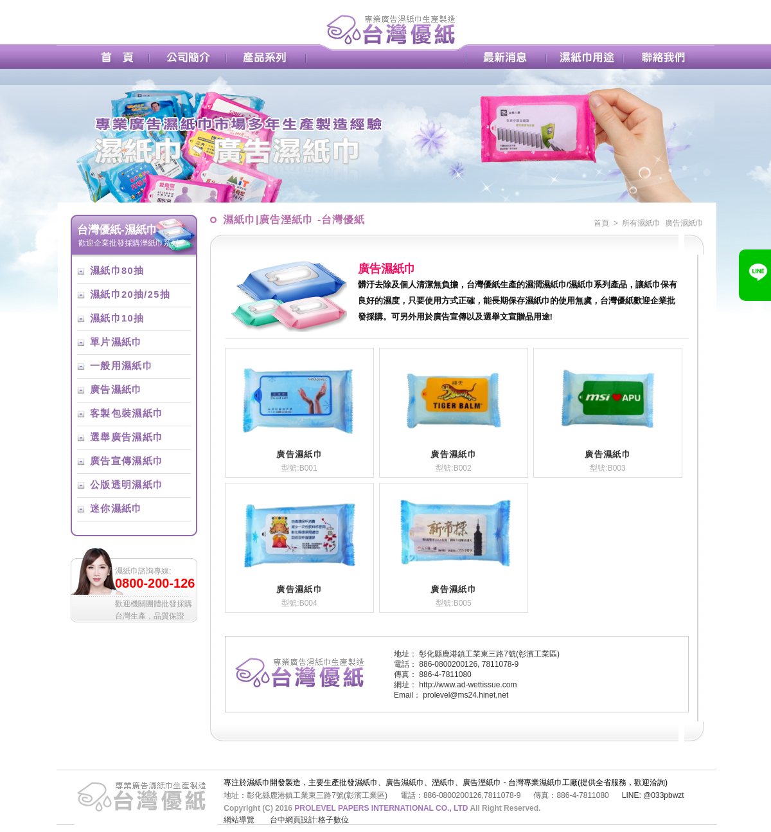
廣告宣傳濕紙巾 (126, 461)
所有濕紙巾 (641, 223)
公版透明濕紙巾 (126, 485)
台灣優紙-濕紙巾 (117, 229)
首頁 (601, 223)
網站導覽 (239, 819)
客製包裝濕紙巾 (126, 413)
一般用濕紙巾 (121, 366)
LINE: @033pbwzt (653, 795)
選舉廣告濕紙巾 (126, 437)
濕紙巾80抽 (117, 271)
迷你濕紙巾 (116, 508)
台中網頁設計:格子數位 (309, 819)
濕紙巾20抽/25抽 (130, 294)
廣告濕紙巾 (116, 389)
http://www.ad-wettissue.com (468, 684)
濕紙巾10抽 (117, 318)
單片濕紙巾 (116, 342)
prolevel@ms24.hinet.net (465, 695)
